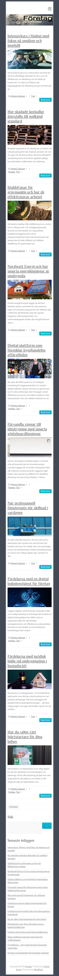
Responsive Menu (50, 8)
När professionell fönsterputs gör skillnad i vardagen (28, 508)
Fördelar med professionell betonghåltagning (28, 932)
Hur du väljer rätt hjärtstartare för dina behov (25, 736)
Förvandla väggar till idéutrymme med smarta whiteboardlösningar (27, 429)
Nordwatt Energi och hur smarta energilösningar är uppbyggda (28, 271)
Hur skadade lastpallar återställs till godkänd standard (26, 116)
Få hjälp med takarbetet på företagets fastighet (28, 953)
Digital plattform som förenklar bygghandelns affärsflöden (27, 350)
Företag (11, 172)
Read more (45, 99)
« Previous (13, 806)
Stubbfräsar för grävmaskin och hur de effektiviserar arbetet (26, 192)
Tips (33, 96)
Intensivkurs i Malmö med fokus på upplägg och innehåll (28, 40)
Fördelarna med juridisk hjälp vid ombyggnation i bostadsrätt (27, 661)
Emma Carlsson (18, 96)
